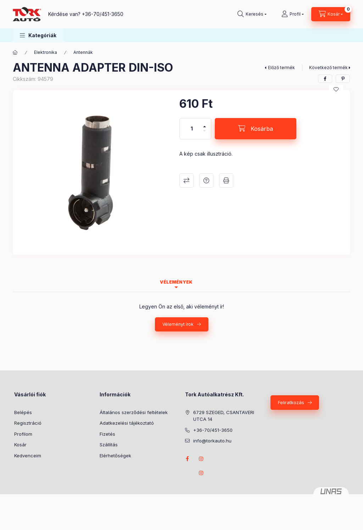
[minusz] (204, 134)
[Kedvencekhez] (336, 89)
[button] (38, 35)
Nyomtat (226, 180)
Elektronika (45, 52)
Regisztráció (27, 423)
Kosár (20, 444)
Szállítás (109, 444)
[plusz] (204, 123)
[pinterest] (343, 78)
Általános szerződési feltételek (134, 412)
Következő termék (328, 67)
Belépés (23, 412)
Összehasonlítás (186, 180)
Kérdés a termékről (206, 180)
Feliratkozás (291, 402)
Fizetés (107, 434)
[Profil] (292, 14)
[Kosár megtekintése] (330, 14)
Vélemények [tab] (176, 282)
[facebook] (325, 78)
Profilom (23, 434)
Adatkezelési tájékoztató (127, 423)
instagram (201, 459)
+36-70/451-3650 (102, 14)
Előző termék (281, 67)
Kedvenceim (27, 455)
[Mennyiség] (192, 128)
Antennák (83, 52)
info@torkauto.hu (212, 440)
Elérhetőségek (115, 455)
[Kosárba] (255, 128)
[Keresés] (252, 14)
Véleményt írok (178, 324)
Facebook (187, 459)
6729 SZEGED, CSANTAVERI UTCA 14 (223, 415)
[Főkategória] (15, 52)
